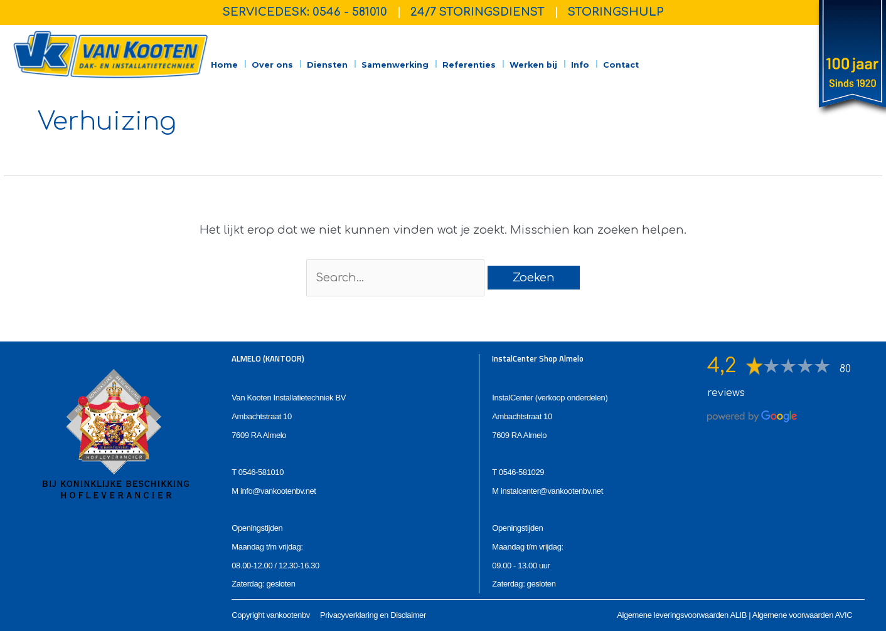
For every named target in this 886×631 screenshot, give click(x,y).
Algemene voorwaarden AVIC (802, 615)
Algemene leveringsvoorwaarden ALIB (682, 615)
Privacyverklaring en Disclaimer (373, 615)
